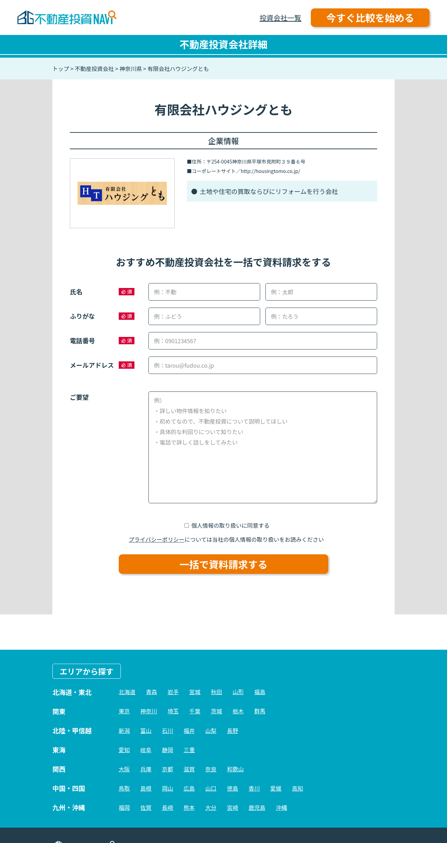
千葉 (194, 711)
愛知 (124, 749)
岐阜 (146, 749)
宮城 (194, 691)
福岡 (124, 807)
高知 (297, 788)
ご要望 (79, 397)
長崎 (167, 807)
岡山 (167, 788)
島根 (146, 788)
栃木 (238, 711)
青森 (151, 691)
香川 (254, 788)
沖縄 (281, 807)
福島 (259, 691)
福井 (189, 730)
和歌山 (235, 769)
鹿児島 (257, 807)
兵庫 (146, 769)
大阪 (124, 769)
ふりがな (82, 315)
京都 (167, 769)
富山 (146, 730)
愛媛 (275, 788)
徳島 (232, 788)
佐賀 (146, 807)
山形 (238, 691)
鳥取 (124, 788)
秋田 (216, 691)
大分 (211, 807)
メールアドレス (92, 364)
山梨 (211, 730)
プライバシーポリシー (157, 539)
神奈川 (148, 711)
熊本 (189, 807)
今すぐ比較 (370, 17)
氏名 (76, 291)
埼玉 (173, 711)
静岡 (167, 749)
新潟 (124, 730)
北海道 (127, 691)
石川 (167, 730)
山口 (211, 788)
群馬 (259, 711)
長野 (232, 730)
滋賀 (189, 769)
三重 (189, 749)
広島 (189, 788)
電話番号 (82, 340)
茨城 (216, 711)
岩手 (173, 691)
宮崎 (232, 807)
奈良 (211, 769)
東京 (124, 711)
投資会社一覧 (280, 18)
